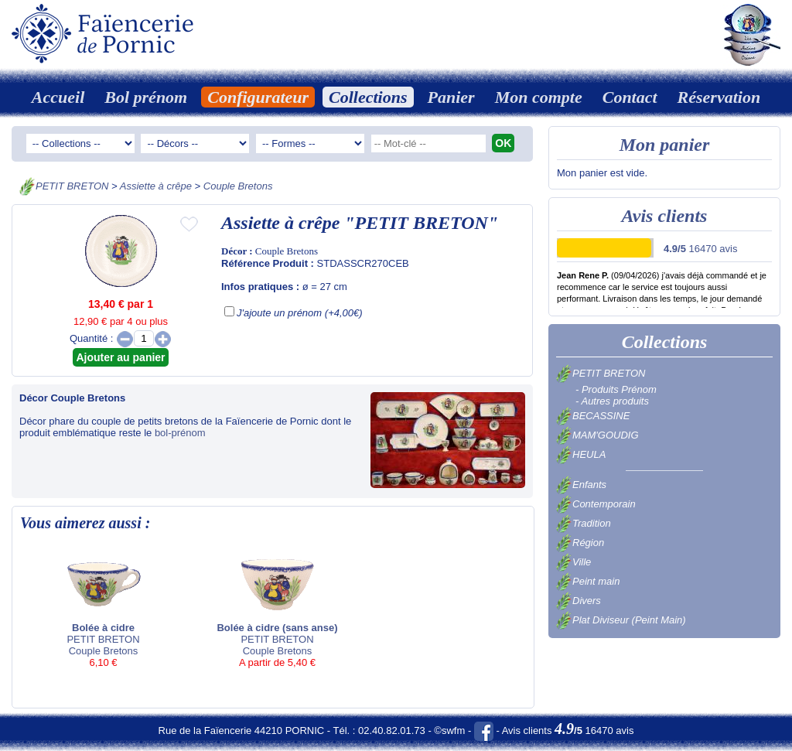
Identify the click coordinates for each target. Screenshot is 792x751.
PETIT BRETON (72, 186)
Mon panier (665, 145)
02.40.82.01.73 (391, 730)
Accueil (58, 97)
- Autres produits (612, 401)
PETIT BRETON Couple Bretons (103, 608)
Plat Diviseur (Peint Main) (621, 620)
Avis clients (665, 216)
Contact (630, 97)
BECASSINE (593, 416)
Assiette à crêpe (156, 186)
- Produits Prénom (616, 389)
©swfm (449, 730)
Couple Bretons (238, 186)
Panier (451, 97)
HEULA (581, 454)
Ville (573, 562)
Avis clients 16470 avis (568, 730)
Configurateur (258, 97)
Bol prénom (145, 97)
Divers (578, 600)
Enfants (581, 484)
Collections (368, 97)
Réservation (719, 97)
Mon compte (538, 97)
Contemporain (596, 504)
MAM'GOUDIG (597, 435)
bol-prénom (180, 433)
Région (580, 542)
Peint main (588, 581)
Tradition (583, 523)
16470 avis (700, 248)
